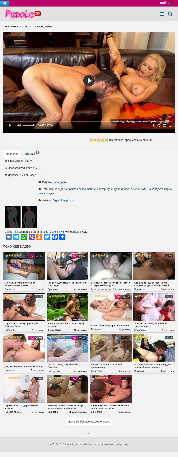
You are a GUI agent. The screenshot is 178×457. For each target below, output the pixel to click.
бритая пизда (111, 168)
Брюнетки (9, 268)
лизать (76, 172)
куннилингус (155, 168)
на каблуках (89, 172)
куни (143, 168)
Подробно (12, 154)
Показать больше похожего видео (89, 402)
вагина (125, 168)
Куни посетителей (101, 268)
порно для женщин (110, 172)
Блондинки (94, 161)
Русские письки (12, 392)
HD (85, 168)
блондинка (94, 168)
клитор (135, 168)
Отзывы (32, 153)
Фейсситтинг (55, 308)
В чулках (139, 352)
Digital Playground (97, 179)
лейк (167, 168)
